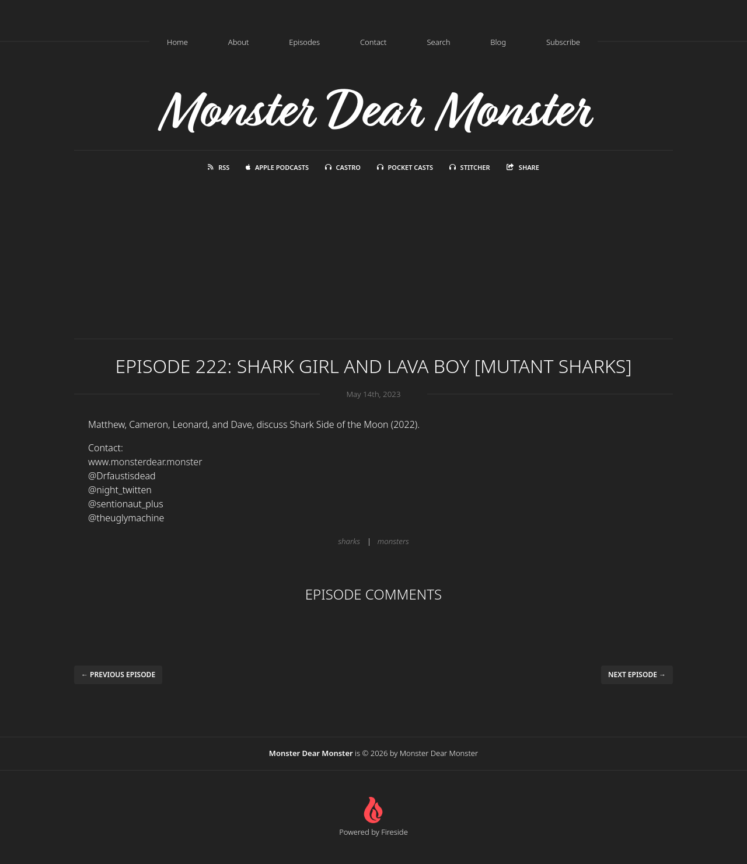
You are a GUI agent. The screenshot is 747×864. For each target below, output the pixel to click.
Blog (498, 42)
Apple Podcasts (277, 167)
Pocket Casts (405, 167)
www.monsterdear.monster (145, 461)
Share (522, 167)
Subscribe (563, 42)
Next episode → (637, 675)
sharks (349, 541)
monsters (393, 541)
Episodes (304, 42)
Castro (343, 167)
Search (438, 42)
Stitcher (469, 167)
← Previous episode (118, 675)
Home (177, 42)
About (238, 42)
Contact (373, 42)
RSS (218, 167)
